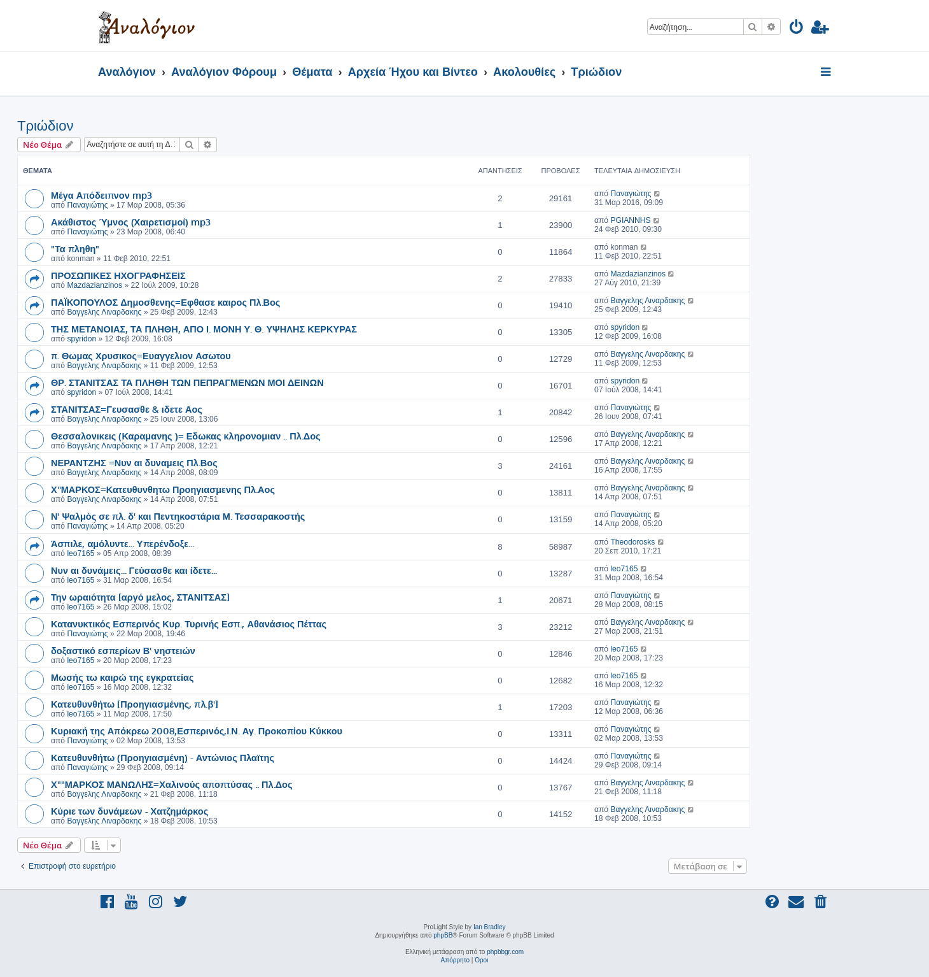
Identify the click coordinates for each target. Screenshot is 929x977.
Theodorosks (632, 542)
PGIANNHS (630, 220)
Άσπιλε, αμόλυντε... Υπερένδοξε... (122, 543)
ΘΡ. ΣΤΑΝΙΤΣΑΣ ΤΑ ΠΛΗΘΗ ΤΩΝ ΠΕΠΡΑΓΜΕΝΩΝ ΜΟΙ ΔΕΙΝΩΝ (187, 382)
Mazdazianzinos (94, 285)
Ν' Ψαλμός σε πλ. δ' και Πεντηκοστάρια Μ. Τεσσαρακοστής (178, 516)
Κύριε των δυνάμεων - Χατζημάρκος (129, 811)
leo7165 (80, 553)
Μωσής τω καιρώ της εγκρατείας (122, 677)
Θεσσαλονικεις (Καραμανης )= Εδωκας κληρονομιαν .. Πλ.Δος (186, 435)
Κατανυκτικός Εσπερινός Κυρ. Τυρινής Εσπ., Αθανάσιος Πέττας (188, 623)
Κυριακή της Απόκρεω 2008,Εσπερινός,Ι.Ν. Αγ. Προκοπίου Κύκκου (196, 730)
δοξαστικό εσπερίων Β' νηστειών (123, 650)
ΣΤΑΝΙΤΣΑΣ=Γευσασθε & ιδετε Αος (126, 409)
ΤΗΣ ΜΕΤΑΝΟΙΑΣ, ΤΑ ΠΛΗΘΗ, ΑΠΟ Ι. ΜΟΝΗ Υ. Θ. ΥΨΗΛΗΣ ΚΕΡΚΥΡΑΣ (204, 328)
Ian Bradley (489, 927)
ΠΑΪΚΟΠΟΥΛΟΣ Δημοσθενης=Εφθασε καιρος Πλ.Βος (165, 302)
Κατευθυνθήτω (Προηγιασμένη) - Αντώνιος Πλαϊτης (162, 757)
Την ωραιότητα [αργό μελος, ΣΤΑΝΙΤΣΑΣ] (140, 597)
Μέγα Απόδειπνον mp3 (101, 195)
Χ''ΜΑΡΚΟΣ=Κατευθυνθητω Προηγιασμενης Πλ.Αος (163, 489)
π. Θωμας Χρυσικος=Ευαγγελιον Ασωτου (141, 355)
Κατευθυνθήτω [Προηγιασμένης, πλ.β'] (134, 704)
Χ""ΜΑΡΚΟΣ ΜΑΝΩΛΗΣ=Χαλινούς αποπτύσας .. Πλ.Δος (172, 784)
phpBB (442, 935)
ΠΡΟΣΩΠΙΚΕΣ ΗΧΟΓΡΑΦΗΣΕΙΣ (118, 275)
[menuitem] (797, 29)
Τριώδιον (45, 126)
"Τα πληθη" (75, 248)
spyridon (81, 338)
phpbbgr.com (505, 951)
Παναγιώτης (87, 205)
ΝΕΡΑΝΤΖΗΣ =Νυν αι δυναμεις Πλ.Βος (134, 462)
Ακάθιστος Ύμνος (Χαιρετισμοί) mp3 (131, 221)
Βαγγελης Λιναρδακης (104, 312)
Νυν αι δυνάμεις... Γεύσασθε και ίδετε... (134, 570)
